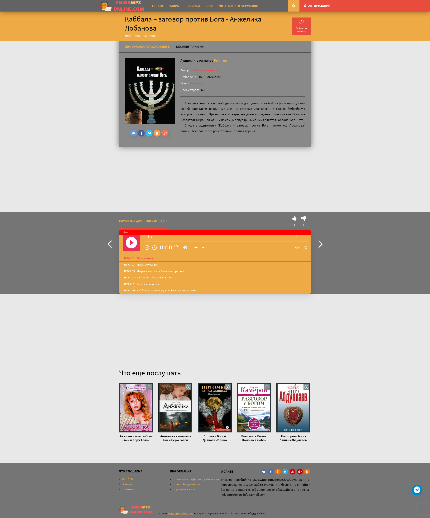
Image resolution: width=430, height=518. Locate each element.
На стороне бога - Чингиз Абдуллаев (293, 438)
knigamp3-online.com (180, 513)
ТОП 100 (157, 6)
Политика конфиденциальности (195, 479)
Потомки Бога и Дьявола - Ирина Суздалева (215, 438)
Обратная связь (183, 489)
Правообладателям (186, 484)
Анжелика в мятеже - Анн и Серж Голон (175, 438)
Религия (220, 60)
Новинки (192, 6)
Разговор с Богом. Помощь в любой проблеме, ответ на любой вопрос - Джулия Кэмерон (254, 438)
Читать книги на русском (238, 6)
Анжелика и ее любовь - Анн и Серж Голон (136, 438)
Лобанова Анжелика (206, 70)
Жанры (174, 6)
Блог (209, 6)
